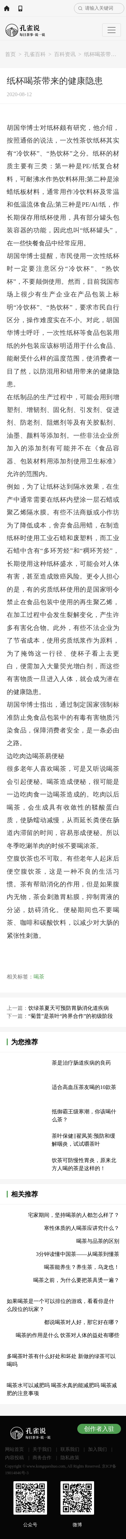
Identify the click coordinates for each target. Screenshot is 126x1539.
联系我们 (69, 1449)
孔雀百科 (35, 54)
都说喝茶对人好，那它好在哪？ (81, 1322)
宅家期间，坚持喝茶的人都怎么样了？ (73, 1215)
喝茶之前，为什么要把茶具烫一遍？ (76, 1280)
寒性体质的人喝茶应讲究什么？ (81, 1228)
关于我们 (42, 1449)
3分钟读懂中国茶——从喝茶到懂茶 (77, 1254)
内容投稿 (14, 1457)
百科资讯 (65, 54)
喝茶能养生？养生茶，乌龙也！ (81, 1267)
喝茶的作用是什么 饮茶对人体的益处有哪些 (67, 1335)
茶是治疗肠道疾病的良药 (81, 1063)
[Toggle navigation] (111, 30)
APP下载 (20, 8)
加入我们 (97, 1449)
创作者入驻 (99, 1428)
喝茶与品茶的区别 (97, 1241)
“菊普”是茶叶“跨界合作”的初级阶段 (70, 1016)
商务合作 (42, 1457)
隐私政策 (69, 1457)
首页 (10, 54)
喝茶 (39, 976)
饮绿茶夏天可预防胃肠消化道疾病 (68, 1008)
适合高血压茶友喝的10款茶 (84, 1087)
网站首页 (6, 8)
